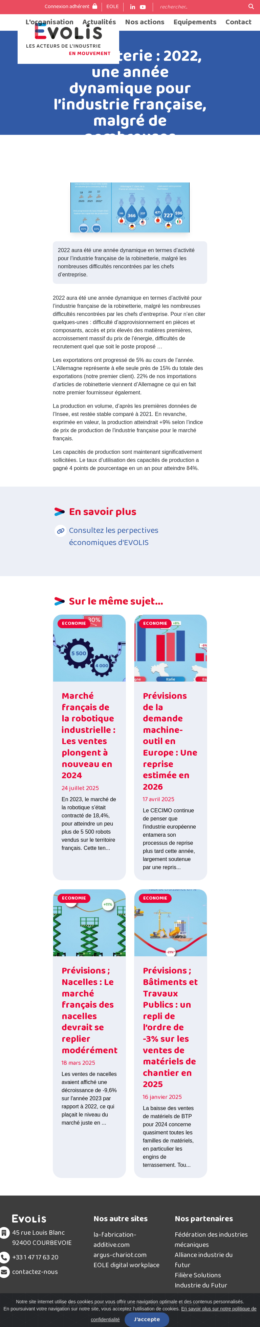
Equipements (195, 22)
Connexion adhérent (71, 7)
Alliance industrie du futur (204, 1260)
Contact (238, 22)
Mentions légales (174, 1304)
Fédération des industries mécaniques (211, 1239)
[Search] (200, 7)
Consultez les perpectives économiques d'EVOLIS (113, 537)
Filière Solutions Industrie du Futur (201, 1280)
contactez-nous (35, 1272)
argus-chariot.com (120, 1255)
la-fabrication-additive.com (114, 1239)
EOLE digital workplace (126, 1265)
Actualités (99, 22)
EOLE (112, 7)
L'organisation (49, 22)
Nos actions (145, 22)
